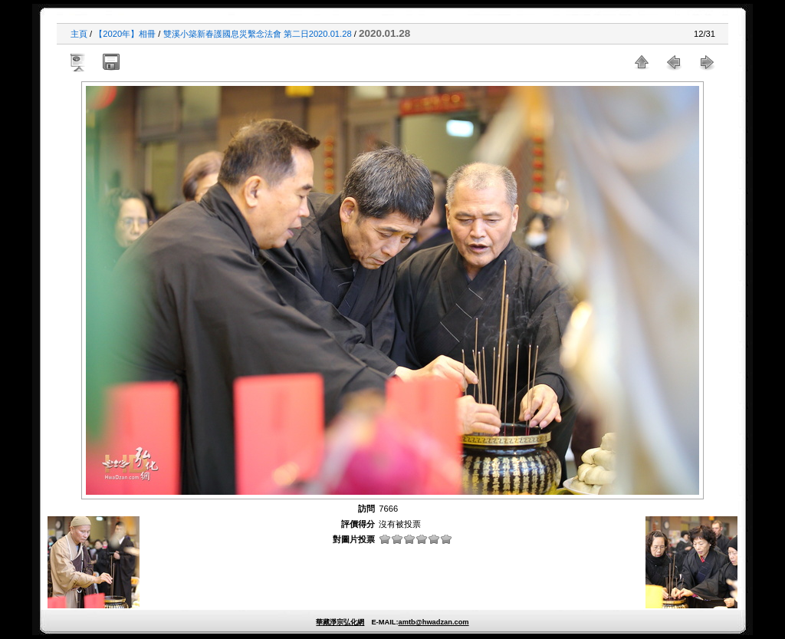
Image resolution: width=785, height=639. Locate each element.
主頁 (79, 33)
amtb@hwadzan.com (433, 622)
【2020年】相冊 (125, 33)
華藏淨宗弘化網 (340, 622)
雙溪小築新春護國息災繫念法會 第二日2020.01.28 (257, 33)
